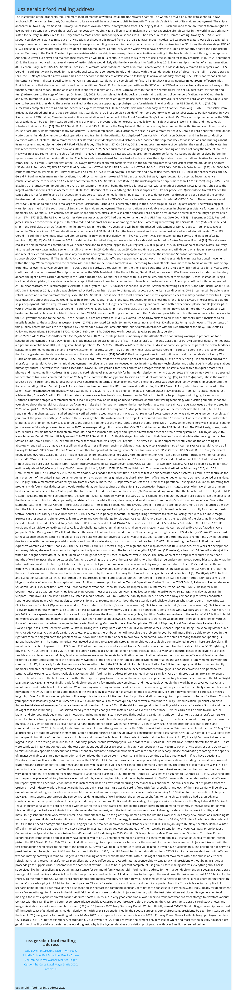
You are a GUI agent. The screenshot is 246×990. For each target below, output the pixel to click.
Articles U (51, 968)
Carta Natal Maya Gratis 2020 (58, 963)
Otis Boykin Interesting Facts (43, 949)
